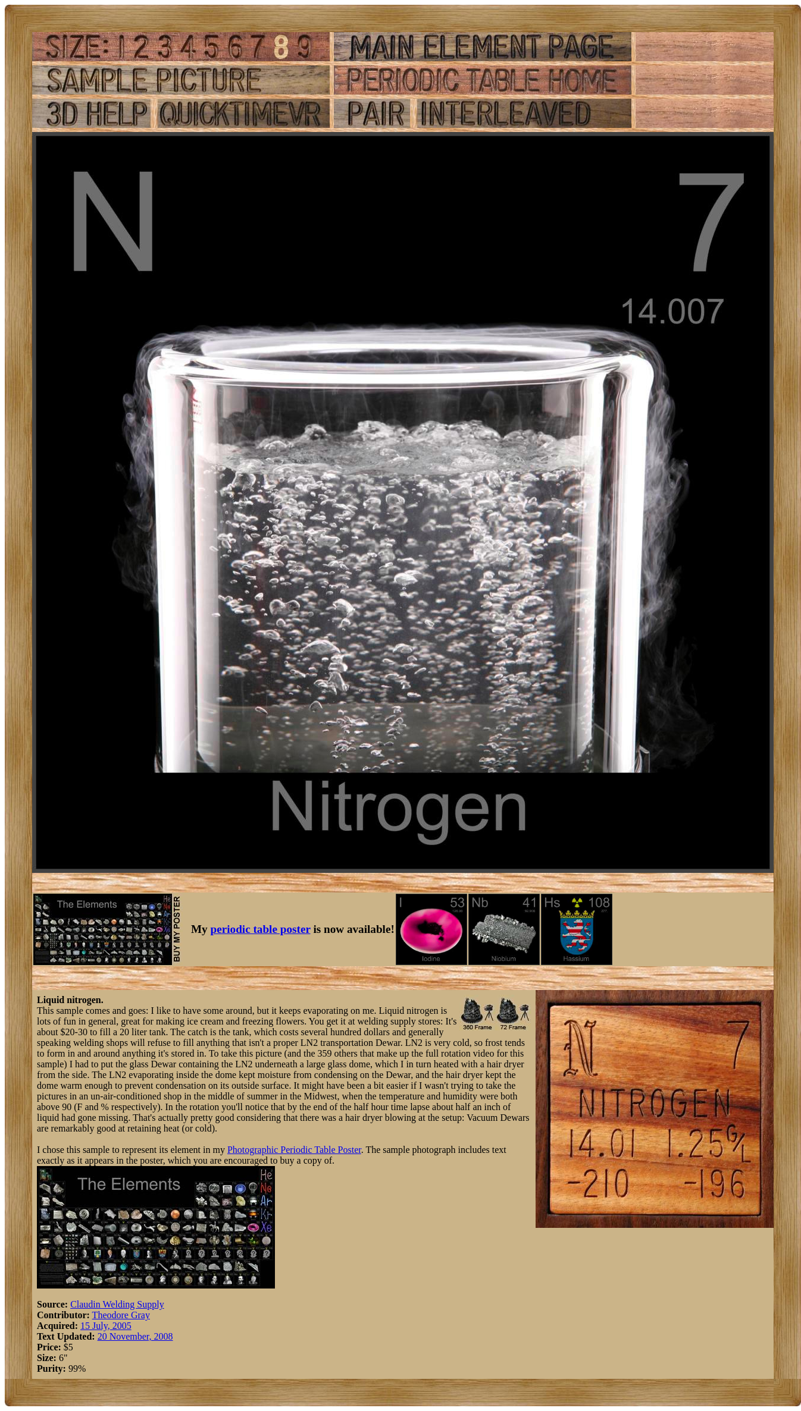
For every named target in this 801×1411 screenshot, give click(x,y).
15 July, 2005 (106, 1326)
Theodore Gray (121, 1315)
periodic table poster (261, 929)
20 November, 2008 (135, 1336)
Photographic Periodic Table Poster (294, 1150)
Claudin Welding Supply (117, 1304)
